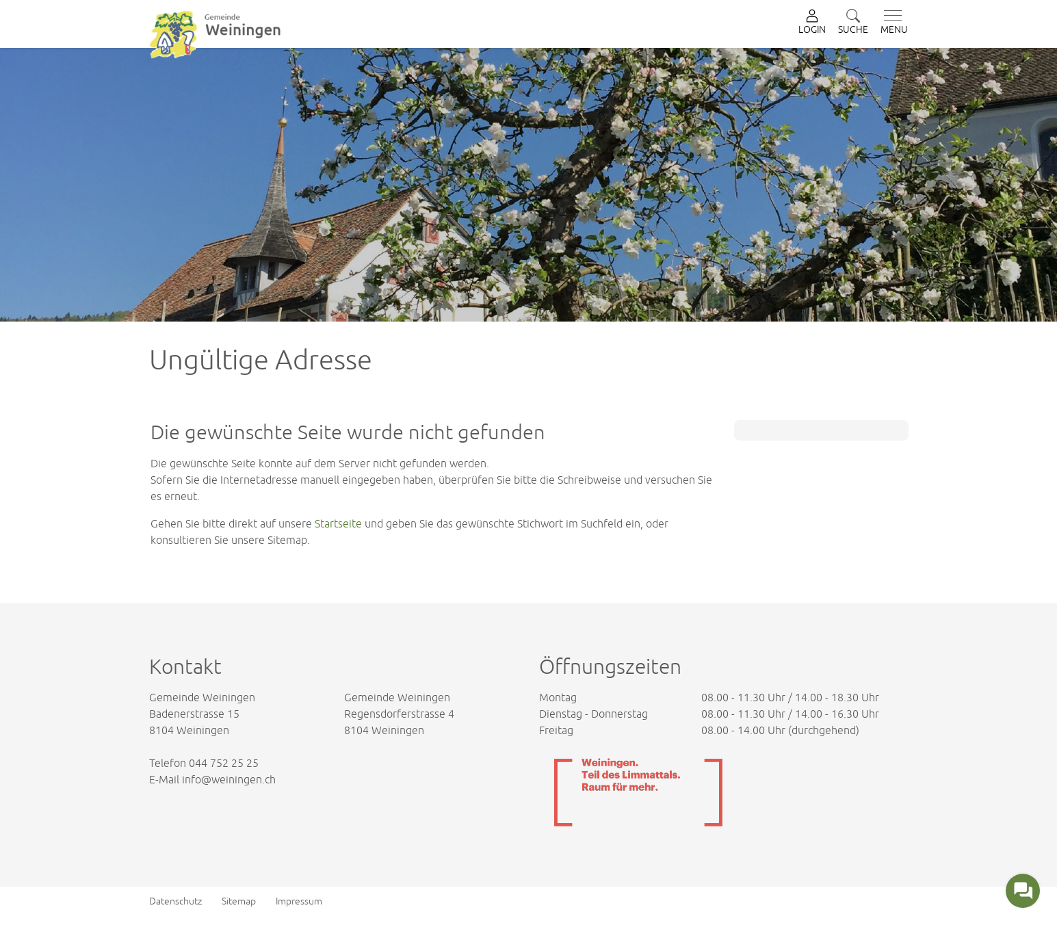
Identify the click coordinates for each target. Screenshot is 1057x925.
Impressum (299, 901)
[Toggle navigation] (891, 22)
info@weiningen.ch (229, 779)
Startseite (338, 523)
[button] (853, 22)
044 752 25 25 (224, 763)
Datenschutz (175, 901)
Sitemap (239, 901)
